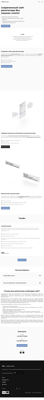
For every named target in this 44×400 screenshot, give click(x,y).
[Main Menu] (42, 2)
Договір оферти (28, 392)
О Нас (3, 377)
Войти (39, 1)
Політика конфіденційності (37, 392)
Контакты (4, 384)
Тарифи (4, 382)
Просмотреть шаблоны (7, 66)
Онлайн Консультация (22, 345)
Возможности (5, 379)
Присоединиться (5, 146)
